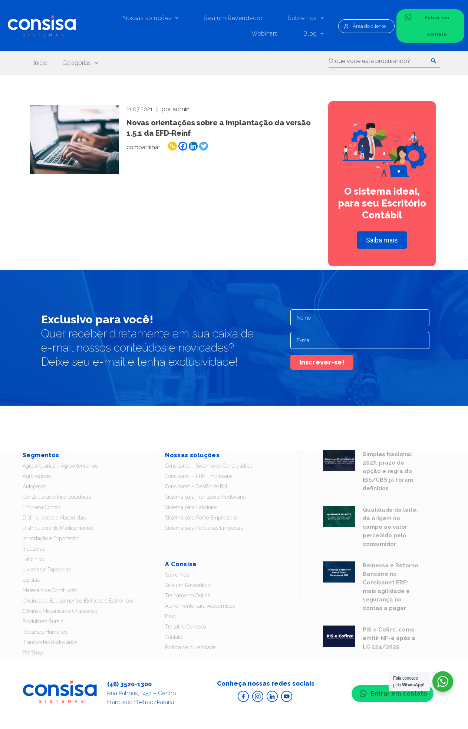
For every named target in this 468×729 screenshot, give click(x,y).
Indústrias (34, 549)
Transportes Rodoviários (50, 642)
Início (40, 62)
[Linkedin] (193, 146)
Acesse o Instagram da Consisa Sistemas (257, 696)
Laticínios (33, 559)
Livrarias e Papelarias (47, 570)
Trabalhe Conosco (185, 627)
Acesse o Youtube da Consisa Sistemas (286, 696)
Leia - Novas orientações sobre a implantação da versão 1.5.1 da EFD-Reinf (74, 139)
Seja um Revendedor (233, 18)
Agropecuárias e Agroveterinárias (60, 466)
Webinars (264, 33)
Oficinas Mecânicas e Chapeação (60, 611)
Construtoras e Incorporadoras (57, 497)
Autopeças (34, 486)
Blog (313, 33)
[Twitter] (203, 146)
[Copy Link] (172, 146)
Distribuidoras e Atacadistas (54, 518)
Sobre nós (306, 18)
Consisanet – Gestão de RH (196, 486)
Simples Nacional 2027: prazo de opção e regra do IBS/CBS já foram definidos (388, 471)
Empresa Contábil (43, 507)
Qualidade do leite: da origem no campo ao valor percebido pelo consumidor (390, 527)
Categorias (80, 63)
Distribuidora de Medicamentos (58, 528)
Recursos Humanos (45, 632)
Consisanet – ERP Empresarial (199, 476)
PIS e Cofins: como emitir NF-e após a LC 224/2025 (389, 638)
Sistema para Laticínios (191, 507)
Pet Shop (33, 653)
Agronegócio (37, 476)
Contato (173, 637)
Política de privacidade (190, 647)
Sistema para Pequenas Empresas (204, 528)
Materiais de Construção (50, 590)
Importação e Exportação (50, 538)
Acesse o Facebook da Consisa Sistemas (243, 696)
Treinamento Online (187, 595)
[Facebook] (182, 146)
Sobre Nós (177, 575)
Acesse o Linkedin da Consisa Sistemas (272, 696)
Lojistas (31, 580)
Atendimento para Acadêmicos (200, 606)
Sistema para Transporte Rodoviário (205, 497)
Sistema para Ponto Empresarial (201, 518)
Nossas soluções (150, 18)
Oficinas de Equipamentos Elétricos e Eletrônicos (78, 601)
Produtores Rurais (43, 621)
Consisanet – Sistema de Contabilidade (209, 466)
